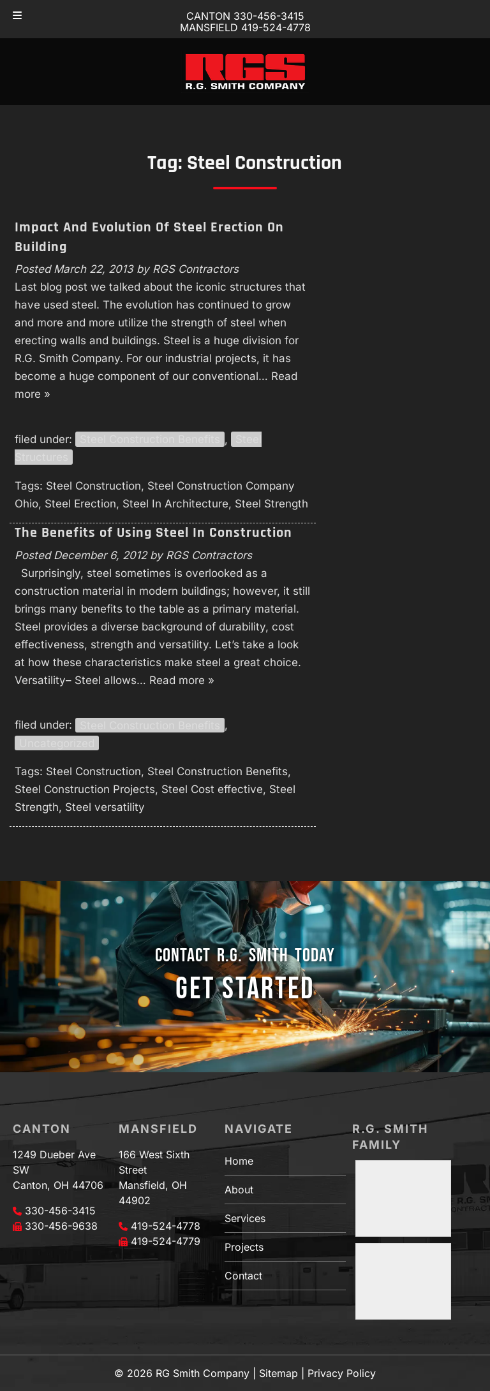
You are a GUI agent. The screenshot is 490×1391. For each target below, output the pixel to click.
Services (245, 1218)
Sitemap (278, 1373)
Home (239, 1160)
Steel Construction (93, 485)
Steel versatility (105, 807)
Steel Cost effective (212, 789)
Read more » (181, 680)
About (239, 1189)
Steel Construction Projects (85, 789)
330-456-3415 (60, 1210)
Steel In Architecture (175, 503)
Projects (244, 1247)
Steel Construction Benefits (150, 439)
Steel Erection (80, 503)
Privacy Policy (342, 1373)
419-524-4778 (165, 1226)
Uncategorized (56, 742)
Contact (243, 1275)
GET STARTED (245, 989)
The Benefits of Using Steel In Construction (153, 533)
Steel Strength (271, 503)
